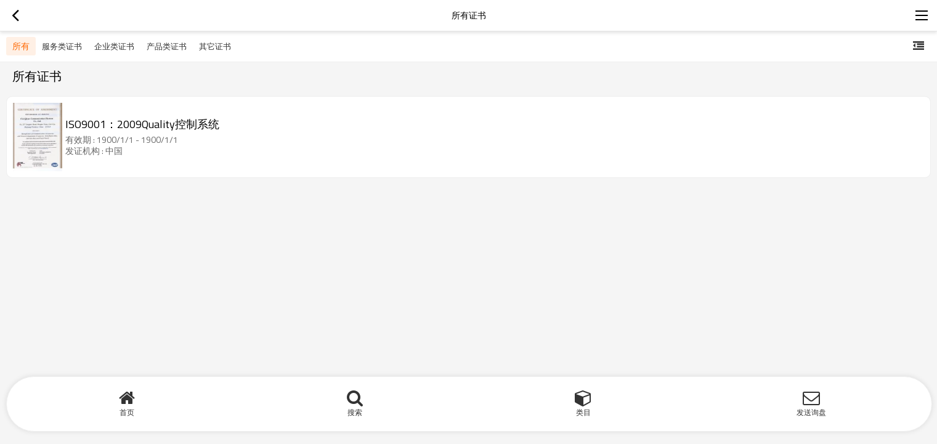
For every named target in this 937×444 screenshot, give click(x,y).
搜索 (354, 412)
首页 (127, 412)
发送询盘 (811, 412)
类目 (583, 412)
